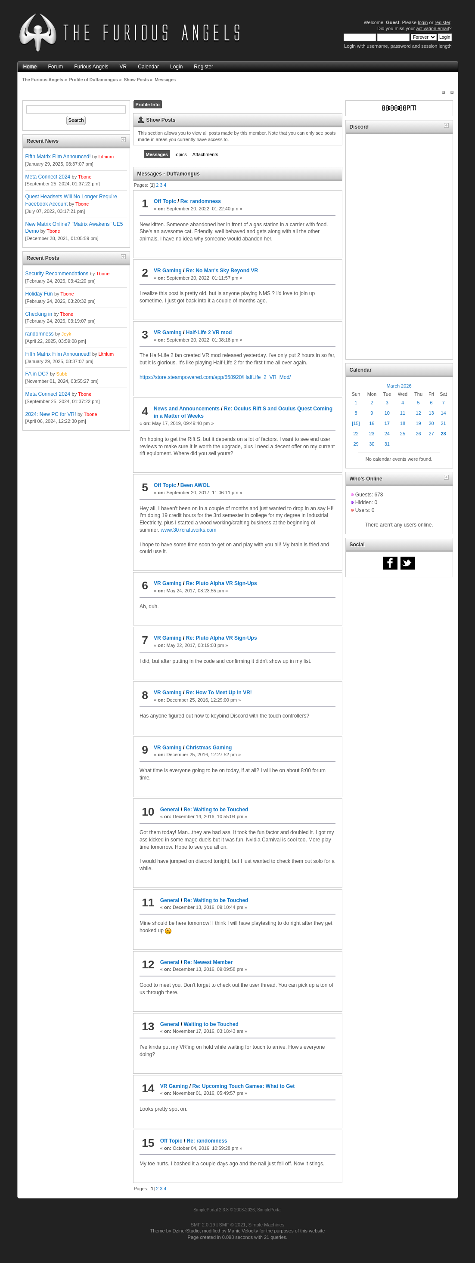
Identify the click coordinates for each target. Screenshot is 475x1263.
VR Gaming (168, 271)
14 (443, 413)
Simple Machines (266, 1224)
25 (402, 433)
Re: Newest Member (208, 962)
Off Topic (165, 201)
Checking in (39, 314)
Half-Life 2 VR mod (209, 333)
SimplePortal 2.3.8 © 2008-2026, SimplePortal (237, 1210)
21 (443, 423)
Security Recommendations (57, 274)
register (442, 22)
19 (418, 423)
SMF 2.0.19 (203, 1224)
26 (418, 433)
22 (355, 433)
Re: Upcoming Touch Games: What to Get (243, 1086)
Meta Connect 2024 (48, 177)
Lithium (106, 156)
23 (371, 433)
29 (355, 444)
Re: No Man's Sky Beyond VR (222, 271)
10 (387, 413)
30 (371, 444)
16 (371, 423)
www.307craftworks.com (188, 530)
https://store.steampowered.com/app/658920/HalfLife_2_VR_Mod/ (215, 377)
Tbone (84, 176)
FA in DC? (37, 374)
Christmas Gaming (209, 748)
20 (431, 423)
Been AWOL (195, 485)
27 (431, 433)
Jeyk (66, 333)
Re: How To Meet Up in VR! (219, 693)
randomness (39, 334)
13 (431, 413)
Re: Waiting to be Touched (215, 810)
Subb (62, 373)
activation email (432, 28)
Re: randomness (200, 201)
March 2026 (398, 385)
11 (402, 413)
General (170, 810)
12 (418, 413)
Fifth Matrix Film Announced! (58, 157)
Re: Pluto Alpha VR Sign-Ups (221, 583)
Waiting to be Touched (210, 1024)
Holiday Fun (39, 294)
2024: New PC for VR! (50, 414)
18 (402, 423)
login (423, 22)
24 (387, 433)
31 (387, 444)
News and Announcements (187, 409)
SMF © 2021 (232, 1224)
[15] (356, 423)
